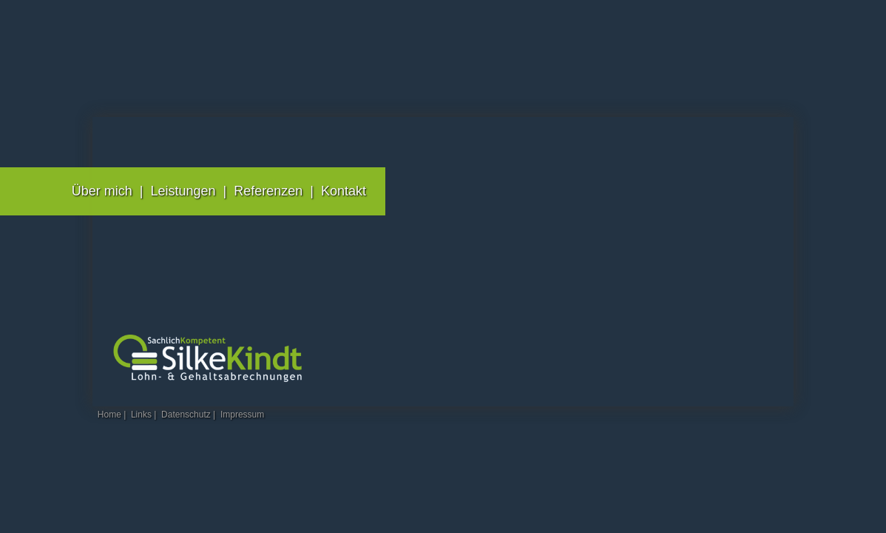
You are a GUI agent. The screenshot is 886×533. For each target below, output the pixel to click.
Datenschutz (186, 414)
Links (141, 414)
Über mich (102, 191)
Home (109, 414)
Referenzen (268, 191)
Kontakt (343, 191)
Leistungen (183, 191)
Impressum (242, 414)
